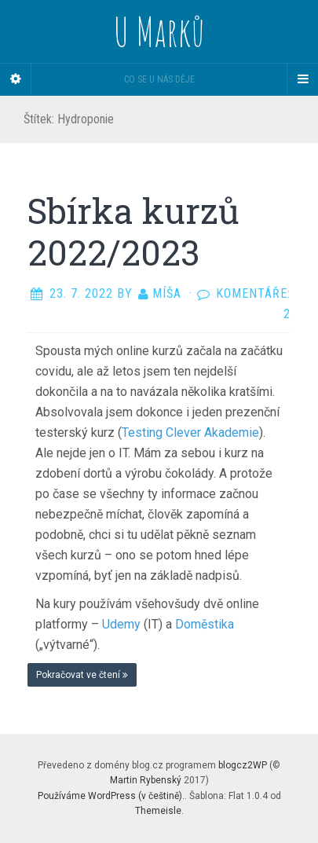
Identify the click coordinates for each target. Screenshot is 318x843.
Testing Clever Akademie (190, 432)
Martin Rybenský (145, 780)
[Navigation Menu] (302, 79)
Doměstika (204, 624)
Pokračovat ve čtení (82, 674)
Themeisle (158, 810)
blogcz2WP (242, 765)
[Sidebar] (15, 79)
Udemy (123, 624)
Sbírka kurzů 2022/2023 (133, 231)
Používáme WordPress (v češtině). (111, 795)
